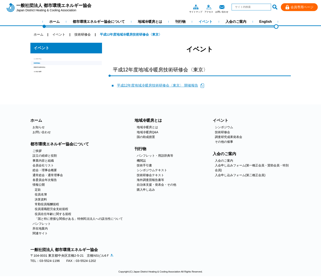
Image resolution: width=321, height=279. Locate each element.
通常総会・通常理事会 (48, 175)
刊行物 (180, 21)
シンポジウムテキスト (152, 170)
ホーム (54, 21)
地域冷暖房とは (150, 21)
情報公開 (39, 184)
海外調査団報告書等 (150, 180)
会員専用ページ (302, 7)
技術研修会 (42, 67)
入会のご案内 (236, 21)
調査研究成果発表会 (48, 75)
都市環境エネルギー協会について (99, 21)
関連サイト (40, 233)
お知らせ (39, 127)
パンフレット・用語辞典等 (155, 155)
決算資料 (41, 199)
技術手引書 (144, 165)
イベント (205, 21)
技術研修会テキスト (150, 175)
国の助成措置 (146, 137)
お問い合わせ (221, 7)
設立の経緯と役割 (45, 155)
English (265, 21)
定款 (38, 189)
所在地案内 (40, 228)
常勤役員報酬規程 (47, 204)
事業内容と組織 (43, 160)
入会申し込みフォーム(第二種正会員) (240, 175)
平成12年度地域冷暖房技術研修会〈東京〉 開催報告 (157, 85)
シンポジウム (43, 60)
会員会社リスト (43, 165)
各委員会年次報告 (45, 180)
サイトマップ (195, 7)
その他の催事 (43, 82)
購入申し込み (146, 189)
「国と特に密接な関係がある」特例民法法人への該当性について (79, 218)
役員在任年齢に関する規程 (53, 214)
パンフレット (42, 223)
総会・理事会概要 (45, 170)
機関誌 (141, 160)
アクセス (208, 7)
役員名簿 (41, 194)
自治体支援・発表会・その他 (156, 184)
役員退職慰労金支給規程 (51, 209)
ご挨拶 (37, 151)
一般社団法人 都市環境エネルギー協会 (53, 7)
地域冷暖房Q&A (147, 132)
